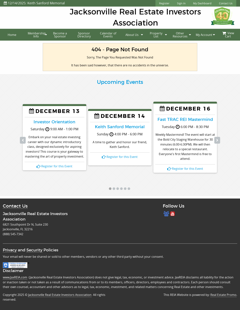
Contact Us (225, 3)
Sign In (181, 3)
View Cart (228, 35)
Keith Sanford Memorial (120, 127)
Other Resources (180, 34)
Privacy (10, 250)
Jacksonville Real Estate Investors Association (60, 295)
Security (34, 250)
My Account (204, 35)
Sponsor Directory (84, 34)
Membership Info (37, 34)
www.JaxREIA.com (15, 277)
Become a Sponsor (60, 34)
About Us (132, 35)
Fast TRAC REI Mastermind (185, 119)
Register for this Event (54, 166)
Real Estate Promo (223, 295)
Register (164, 3)
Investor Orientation (54, 122)
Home (12, 35)
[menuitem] (12, 35)
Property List (156, 34)
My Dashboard (202, 3)
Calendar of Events (108, 34)
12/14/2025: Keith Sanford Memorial (34, 3)
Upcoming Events (120, 82)
